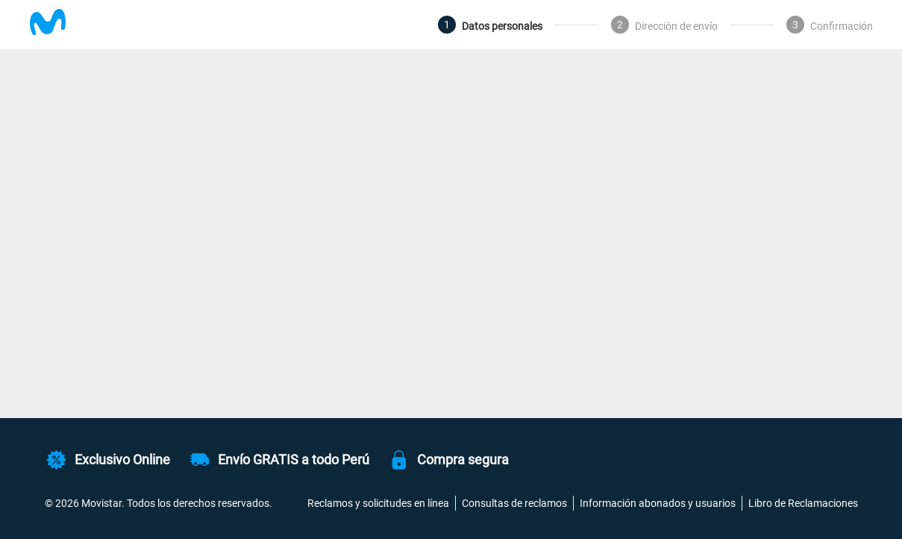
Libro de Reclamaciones (803, 503)
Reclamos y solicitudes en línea (378, 503)
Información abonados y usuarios (658, 503)
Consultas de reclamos (514, 503)
